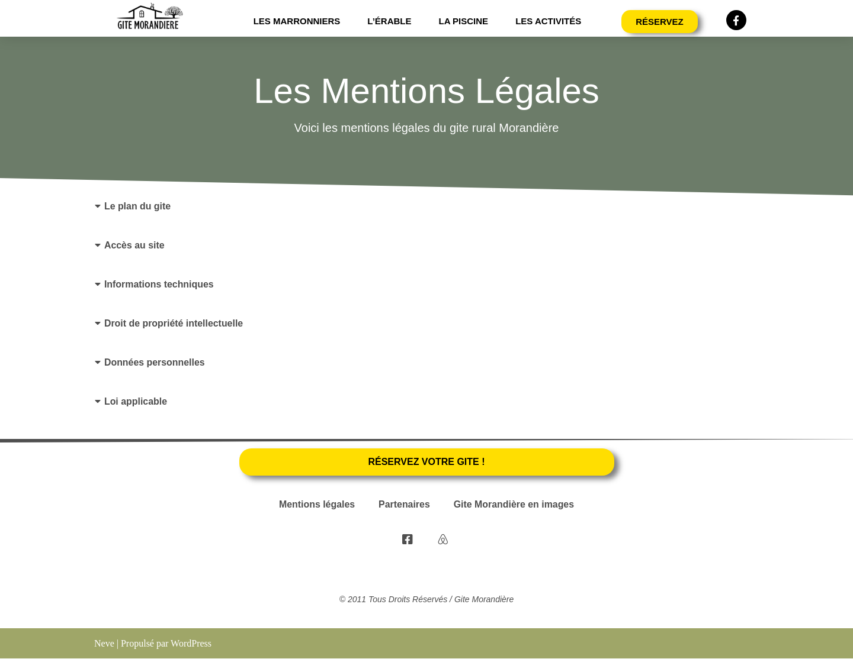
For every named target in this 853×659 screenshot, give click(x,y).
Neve (104, 644)
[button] (426, 206)
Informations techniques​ (159, 284)
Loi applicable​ (136, 401)
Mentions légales (316, 505)
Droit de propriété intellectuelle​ (174, 323)
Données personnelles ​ (156, 362)
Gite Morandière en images (514, 505)
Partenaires (404, 505)
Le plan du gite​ (137, 206)
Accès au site (134, 245)
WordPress (191, 644)
